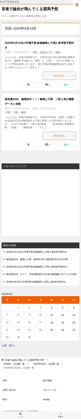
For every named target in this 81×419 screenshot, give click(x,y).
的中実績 (47, 380)
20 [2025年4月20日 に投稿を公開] (73, 322)
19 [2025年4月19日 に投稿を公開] (62, 322)
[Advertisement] (40, 202)
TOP (24, 360)
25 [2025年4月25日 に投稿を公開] (51, 329)
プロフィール (49, 390)
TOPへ (60, 415)
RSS (4, 399)
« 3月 (4, 345)
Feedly (46, 399)
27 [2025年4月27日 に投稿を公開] (73, 329)
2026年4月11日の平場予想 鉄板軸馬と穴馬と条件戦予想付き (36, 266)
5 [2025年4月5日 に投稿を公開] (62, 307)
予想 (8, 112)
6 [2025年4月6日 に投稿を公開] (73, 307)
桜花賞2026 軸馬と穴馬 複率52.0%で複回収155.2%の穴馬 (37, 259)
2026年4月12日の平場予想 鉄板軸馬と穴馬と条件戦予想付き (36, 252)
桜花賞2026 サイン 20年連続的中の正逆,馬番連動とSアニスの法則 (41, 274)
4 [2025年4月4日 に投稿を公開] (51, 307)
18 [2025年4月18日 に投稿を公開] (51, 322)
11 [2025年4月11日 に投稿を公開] (51, 314)
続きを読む (64, 75)
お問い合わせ (9, 390)
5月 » (11, 345)
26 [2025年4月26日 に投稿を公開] (62, 329)
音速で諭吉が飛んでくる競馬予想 (30, 8)
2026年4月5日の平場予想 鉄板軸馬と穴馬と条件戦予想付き (36, 281)
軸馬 (58, 52)
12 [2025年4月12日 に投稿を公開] (62, 314)
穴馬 (35, 52)
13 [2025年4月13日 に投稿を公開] (73, 314)
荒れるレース (46, 52)
